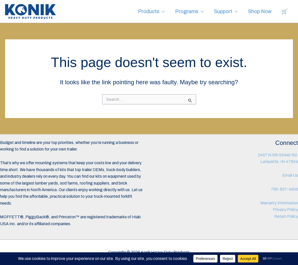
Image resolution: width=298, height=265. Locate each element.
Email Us (290, 175)
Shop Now (259, 11)
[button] (162, 11)
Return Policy (286, 216)
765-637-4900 (284, 189)
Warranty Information (279, 203)
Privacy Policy (285, 209)
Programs (189, 11)
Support (226, 11)
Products (151, 11)
